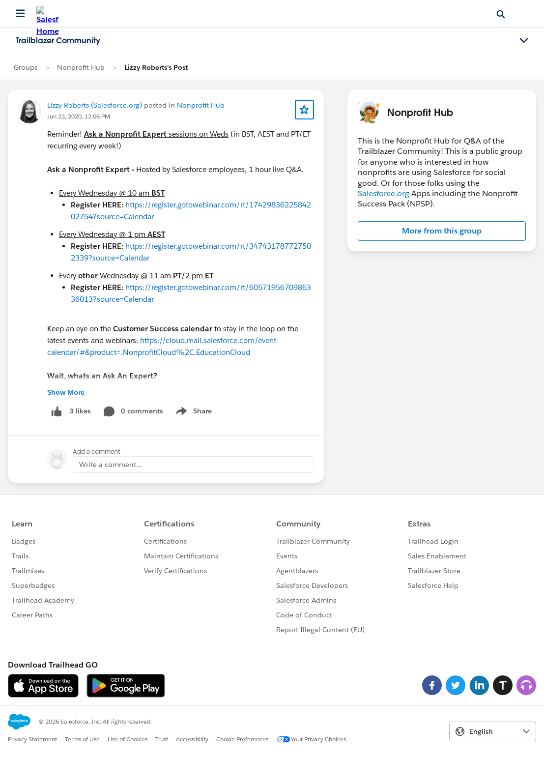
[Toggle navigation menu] (524, 41)
